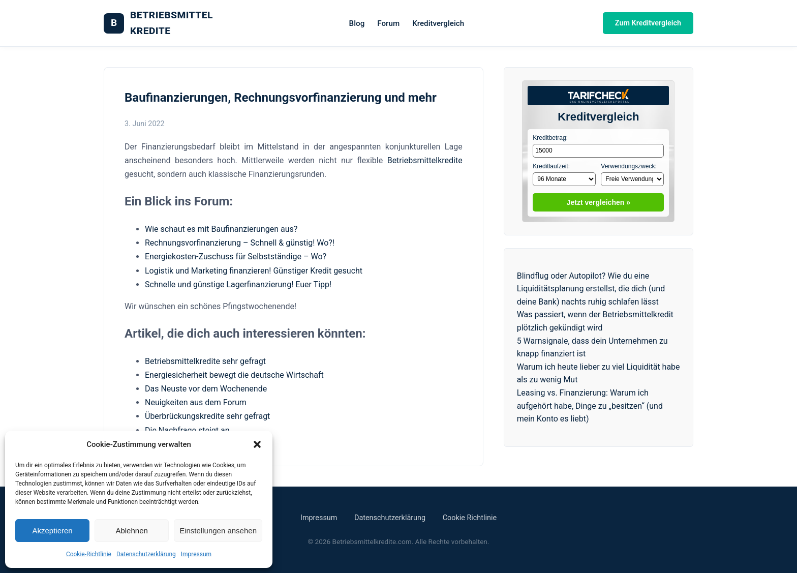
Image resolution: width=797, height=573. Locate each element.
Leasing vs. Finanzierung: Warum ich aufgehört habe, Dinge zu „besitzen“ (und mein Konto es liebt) (590, 406)
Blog (357, 23)
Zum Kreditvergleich (648, 23)
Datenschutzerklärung (146, 554)
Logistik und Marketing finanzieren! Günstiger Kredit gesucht (253, 271)
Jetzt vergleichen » (598, 202)
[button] (257, 444)
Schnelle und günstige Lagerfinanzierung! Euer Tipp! (238, 284)
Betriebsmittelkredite (425, 160)
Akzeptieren (52, 530)
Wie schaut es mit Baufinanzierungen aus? (221, 229)
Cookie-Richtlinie (88, 554)
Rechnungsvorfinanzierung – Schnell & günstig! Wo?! (239, 243)
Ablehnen (131, 530)
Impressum (196, 554)
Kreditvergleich (438, 23)
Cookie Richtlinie (470, 518)
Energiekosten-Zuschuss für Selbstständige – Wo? (235, 256)
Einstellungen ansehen (218, 530)
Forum (388, 23)
